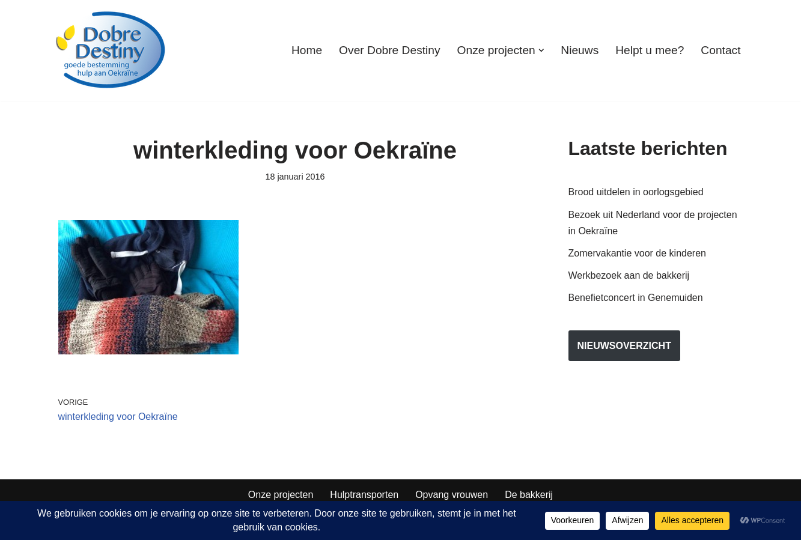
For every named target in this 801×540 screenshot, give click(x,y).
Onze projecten (281, 495)
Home (306, 50)
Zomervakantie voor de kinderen (637, 253)
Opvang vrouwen (451, 495)
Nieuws (579, 50)
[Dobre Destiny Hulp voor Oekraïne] (111, 50)
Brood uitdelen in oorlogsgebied (636, 192)
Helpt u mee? (649, 50)
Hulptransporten (364, 495)
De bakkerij (529, 495)
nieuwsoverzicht (624, 346)
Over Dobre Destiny (389, 50)
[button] (541, 50)
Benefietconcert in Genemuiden (635, 298)
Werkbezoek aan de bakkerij (629, 275)
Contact (720, 50)
